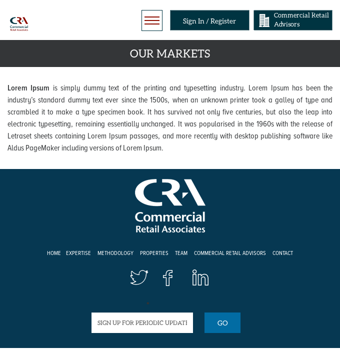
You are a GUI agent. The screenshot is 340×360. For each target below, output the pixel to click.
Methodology (116, 253)
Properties (154, 253)
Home (54, 253)
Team (181, 253)
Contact (282, 253)
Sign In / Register (209, 20)
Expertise (78, 253)
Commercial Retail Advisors (301, 19)
